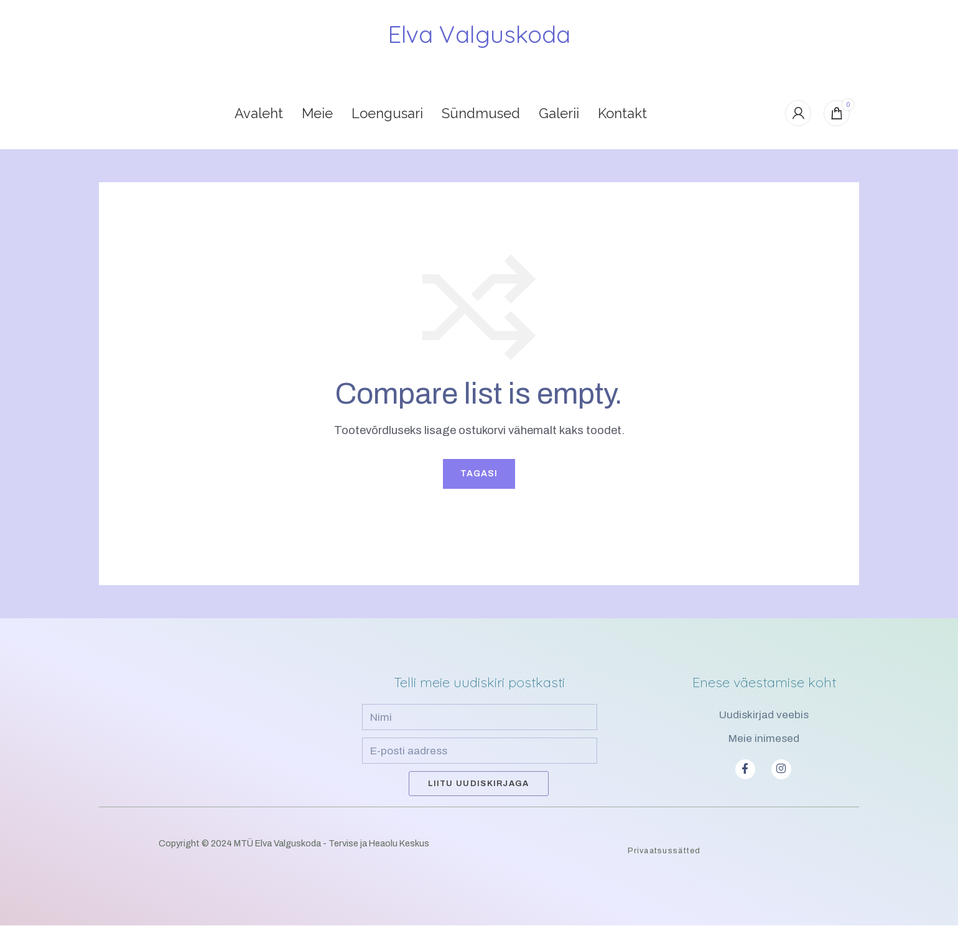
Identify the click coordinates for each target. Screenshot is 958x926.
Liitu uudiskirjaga (478, 784)
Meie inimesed (763, 739)
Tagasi (479, 474)
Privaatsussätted (664, 851)
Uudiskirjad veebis (764, 715)
